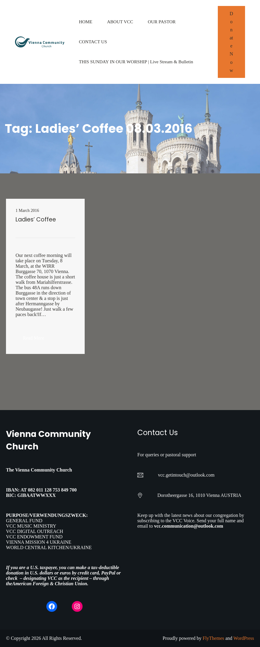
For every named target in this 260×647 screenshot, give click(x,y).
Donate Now (231, 42)
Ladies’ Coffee (36, 219)
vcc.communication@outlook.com (188, 526)
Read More (37, 339)
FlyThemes (213, 638)
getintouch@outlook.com (190, 474)
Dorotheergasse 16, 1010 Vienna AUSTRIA (199, 495)
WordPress (243, 638)
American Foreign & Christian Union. (50, 583)
